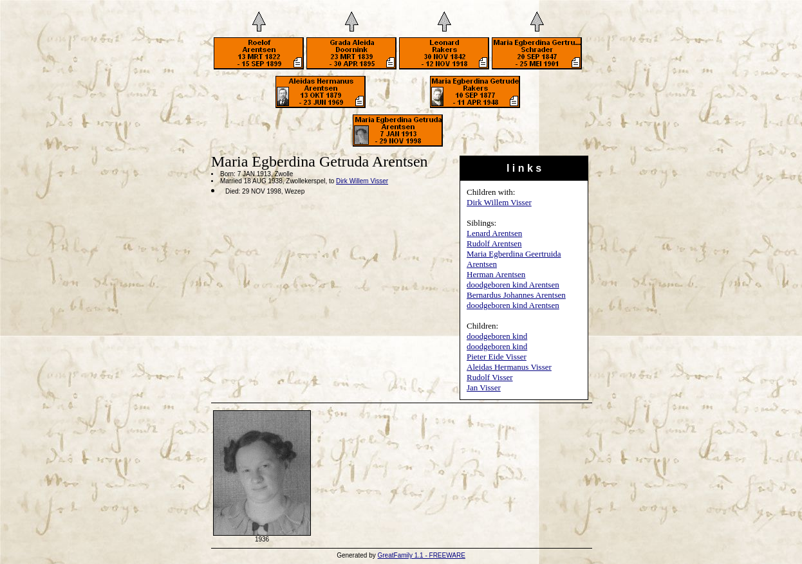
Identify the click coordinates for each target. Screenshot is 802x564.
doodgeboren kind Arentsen (513, 284)
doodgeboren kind (497, 336)
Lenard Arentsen (494, 233)
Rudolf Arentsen (494, 243)
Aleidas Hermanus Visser (509, 367)
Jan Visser (484, 387)
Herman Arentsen (496, 274)
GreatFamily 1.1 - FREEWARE (421, 555)
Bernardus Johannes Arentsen (516, 295)
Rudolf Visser (490, 377)
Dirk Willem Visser (499, 202)
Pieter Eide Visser (497, 356)
